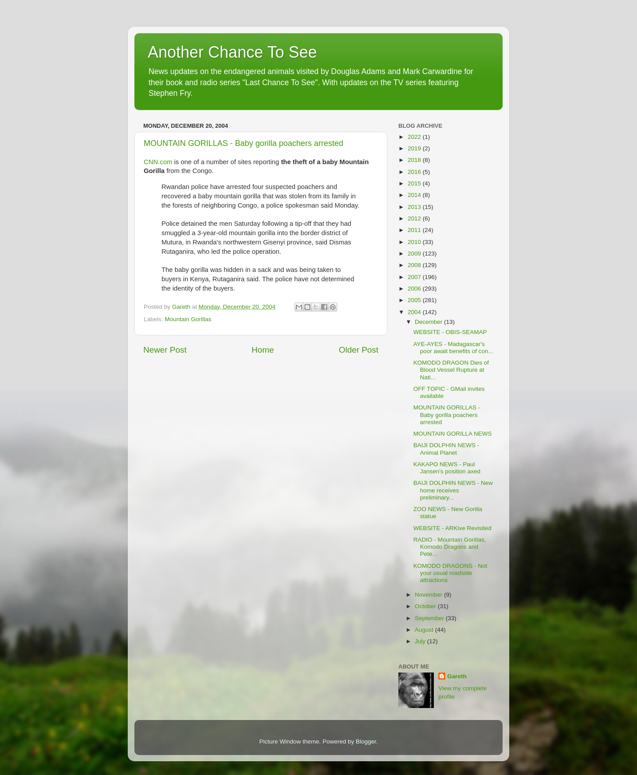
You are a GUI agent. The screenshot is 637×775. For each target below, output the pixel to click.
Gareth (457, 676)
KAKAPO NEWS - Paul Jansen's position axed (446, 468)
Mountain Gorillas (188, 319)
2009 (415, 253)
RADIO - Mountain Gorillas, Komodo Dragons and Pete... (449, 546)
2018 (415, 160)
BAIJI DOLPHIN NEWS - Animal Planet (446, 449)
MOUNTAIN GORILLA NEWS (452, 433)
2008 (415, 265)
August (425, 629)
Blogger (366, 741)
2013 (415, 207)
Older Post (358, 349)
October (426, 606)
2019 (415, 148)
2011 (415, 230)
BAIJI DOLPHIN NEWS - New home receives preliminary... (453, 490)
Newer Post (165, 349)
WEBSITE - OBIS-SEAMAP (450, 332)
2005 (415, 300)
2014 (415, 195)
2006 (415, 288)
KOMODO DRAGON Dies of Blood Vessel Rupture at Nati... (451, 369)
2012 (415, 218)
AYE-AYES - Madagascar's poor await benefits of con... (453, 347)
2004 (415, 312)
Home (263, 349)
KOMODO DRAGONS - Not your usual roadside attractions (450, 573)
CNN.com (159, 161)
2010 (415, 242)
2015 (415, 183)
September (430, 618)
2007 (415, 277)
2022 (415, 137)
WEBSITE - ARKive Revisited (452, 528)
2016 (415, 172)
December (429, 322)
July (421, 641)
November (429, 594)
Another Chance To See (232, 52)
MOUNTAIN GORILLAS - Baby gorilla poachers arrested (243, 143)
